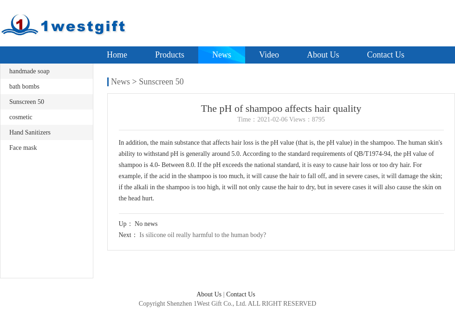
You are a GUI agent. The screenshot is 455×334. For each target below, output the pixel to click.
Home (117, 54)
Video (269, 54)
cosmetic (20, 117)
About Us (323, 54)
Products (169, 54)
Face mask (23, 147)
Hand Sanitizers (30, 132)
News (221, 54)
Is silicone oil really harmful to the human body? (202, 234)
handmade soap (29, 71)
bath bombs (24, 86)
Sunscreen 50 (26, 101)
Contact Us (385, 54)
